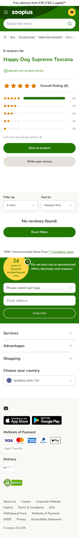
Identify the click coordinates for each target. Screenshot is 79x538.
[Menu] (6, 12)
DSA (52, 507)
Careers (26, 502)
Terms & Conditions (31, 507)
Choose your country (21, 370)
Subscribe (39, 313)
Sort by (46, 197)
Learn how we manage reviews (23, 137)
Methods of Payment (45, 513)
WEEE (7, 519)
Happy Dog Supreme (50, 37)
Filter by (9, 197)
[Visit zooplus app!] (16, 424)
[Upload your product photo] (23, 71)
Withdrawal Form (15, 513)
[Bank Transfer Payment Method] (13, 449)
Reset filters (39, 232)
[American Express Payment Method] (32, 441)
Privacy (21, 519)
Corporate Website (48, 502)
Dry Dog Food (27, 37)
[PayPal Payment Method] (44, 441)
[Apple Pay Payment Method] (56, 441)
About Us (9, 502)
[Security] (12, 483)
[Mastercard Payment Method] (20, 441)
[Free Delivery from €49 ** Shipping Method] (8, 468)
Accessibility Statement (46, 519)
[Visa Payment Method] (8, 441)
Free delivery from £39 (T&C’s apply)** (39, 3)
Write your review (39, 161)
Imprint (8, 507)
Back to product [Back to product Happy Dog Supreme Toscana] (39, 148)
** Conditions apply (61, 252)
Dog (12, 37)
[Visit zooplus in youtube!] (5, 408)
